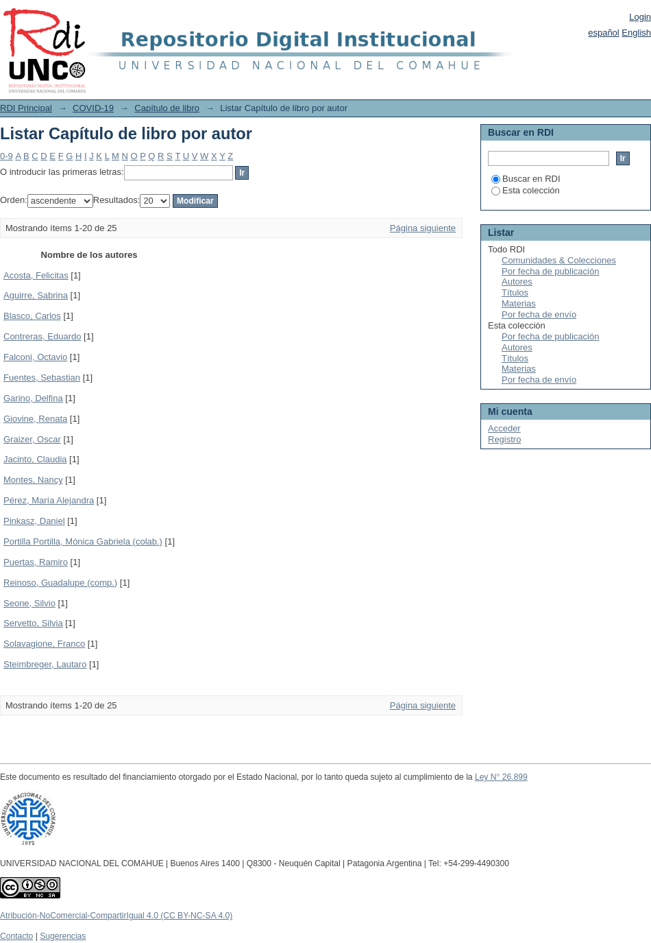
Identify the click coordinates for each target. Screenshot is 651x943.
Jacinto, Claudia (35, 459)
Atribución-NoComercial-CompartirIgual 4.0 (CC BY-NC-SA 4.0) (116, 915)
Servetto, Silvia (33, 623)
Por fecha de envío (539, 314)
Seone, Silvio (29, 603)
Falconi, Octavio (35, 357)
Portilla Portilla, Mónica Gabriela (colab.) (82, 541)
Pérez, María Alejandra (48, 500)
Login (640, 17)
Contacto (16, 936)
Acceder (504, 428)
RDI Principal (26, 108)
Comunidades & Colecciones (559, 260)
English (636, 32)
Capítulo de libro (166, 108)
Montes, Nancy (33, 480)
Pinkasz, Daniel (34, 521)
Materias (519, 303)
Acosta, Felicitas (36, 275)
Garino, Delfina (33, 398)
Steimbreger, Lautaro (44, 664)
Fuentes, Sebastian (41, 377)
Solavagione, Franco (44, 643)
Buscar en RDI (526, 179)
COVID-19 (93, 108)
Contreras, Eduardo (42, 336)
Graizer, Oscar (32, 439)
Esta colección (525, 190)
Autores (517, 281)
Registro (504, 439)
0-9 (6, 156)
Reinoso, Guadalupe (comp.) (60, 582)
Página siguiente (423, 228)
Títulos (515, 292)
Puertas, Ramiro (35, 562)
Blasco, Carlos (32, 316)
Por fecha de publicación (550, 271)
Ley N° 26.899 (501, 777)
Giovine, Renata (35, 419)
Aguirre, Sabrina (35, 295)
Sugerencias (63, 936)
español (603, 32)
